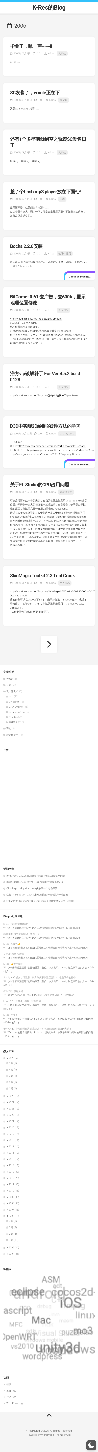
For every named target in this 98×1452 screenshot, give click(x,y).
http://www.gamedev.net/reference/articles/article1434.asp (61, 450)
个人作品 (63, 310)
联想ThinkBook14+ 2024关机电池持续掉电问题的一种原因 (37, 894)
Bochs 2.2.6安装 (26, 246)
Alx (68, 1434)
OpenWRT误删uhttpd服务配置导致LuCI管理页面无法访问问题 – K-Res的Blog (48, 947)
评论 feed (11, 1397)
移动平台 (13, 722)
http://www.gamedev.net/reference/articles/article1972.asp (52, 446)
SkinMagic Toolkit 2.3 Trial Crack (42, 575)
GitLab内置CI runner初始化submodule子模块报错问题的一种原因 (40, 901)
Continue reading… (80, 276)
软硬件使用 (64, 253)
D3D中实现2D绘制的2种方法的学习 (45, 426)
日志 (62, 199)
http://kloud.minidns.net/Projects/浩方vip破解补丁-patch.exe (44, 395)
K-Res (51, 53)
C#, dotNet (14, 701)
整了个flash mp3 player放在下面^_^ (45, 191)
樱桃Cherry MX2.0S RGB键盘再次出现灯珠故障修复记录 (35, 875)
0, (38, 53)
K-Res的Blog (49, 7)
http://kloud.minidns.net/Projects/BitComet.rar (36, 318)
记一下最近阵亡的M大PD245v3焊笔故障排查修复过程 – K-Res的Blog (44, 927)
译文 (8, 728)
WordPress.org (14, 1403)
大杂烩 (62, 53)
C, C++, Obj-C (67, 433)
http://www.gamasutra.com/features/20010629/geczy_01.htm (45, 454)
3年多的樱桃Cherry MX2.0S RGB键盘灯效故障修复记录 (35, 882)
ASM (11, 696)
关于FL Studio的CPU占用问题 (39, 484)
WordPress (47, 1434)
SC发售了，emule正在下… (36, 92)
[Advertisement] (16, 805)
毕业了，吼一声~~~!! (31, 46)
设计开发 (11, 691)
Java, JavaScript (17, 712)
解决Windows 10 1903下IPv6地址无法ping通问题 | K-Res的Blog (41, 995)
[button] (91, 1445)
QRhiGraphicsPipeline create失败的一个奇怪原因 (31, 888)
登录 (8, 1384)
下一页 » (49, 644)
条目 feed (11, 1390)
